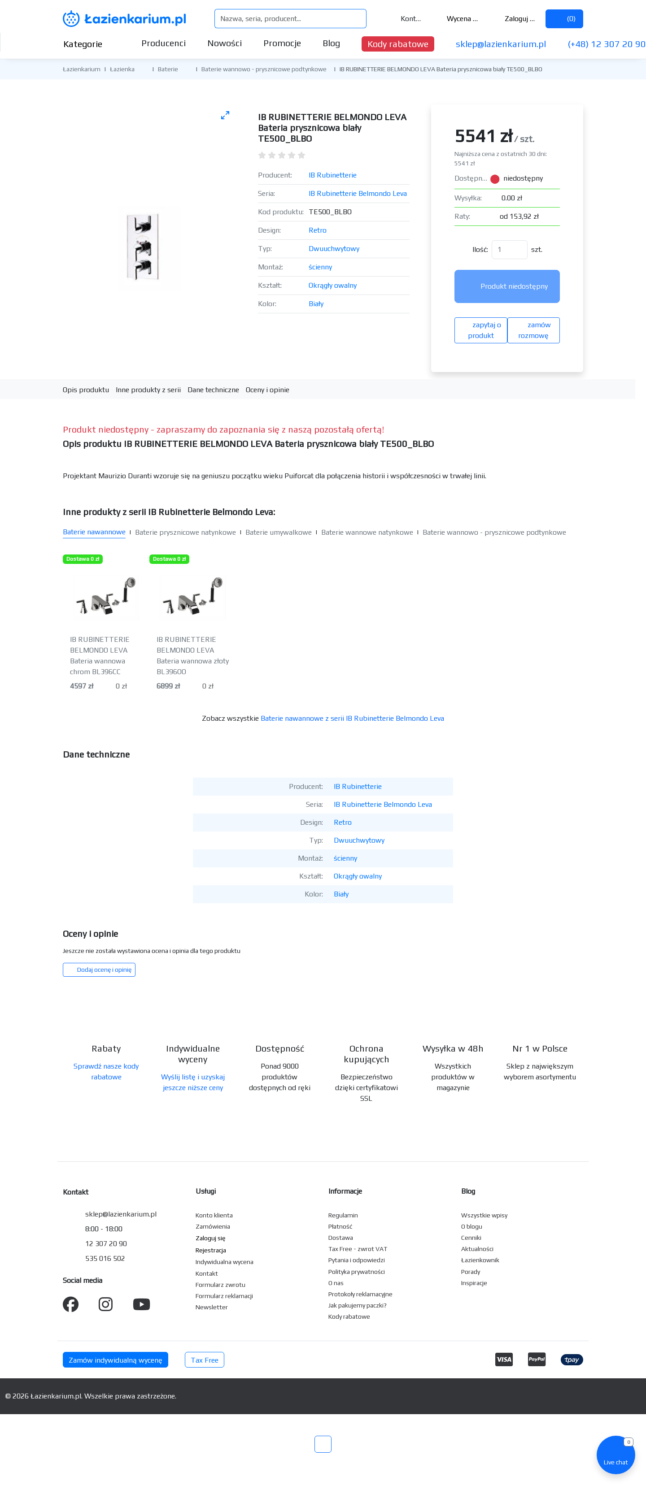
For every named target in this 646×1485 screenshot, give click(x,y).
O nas (336, 1282)
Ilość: (480, 249)
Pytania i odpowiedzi (356, 1260)
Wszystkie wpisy (484, 1215)
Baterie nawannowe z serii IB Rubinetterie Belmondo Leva (352, 718)
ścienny (320, 267)
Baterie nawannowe (94, 532)
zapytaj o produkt (481, 330)
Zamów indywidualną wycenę (115, 1360)
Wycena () (457, 18)
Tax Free (204, 1360)
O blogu (471, 1226)
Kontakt (405, 18)
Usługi (206, 1191)
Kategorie (90, 44)
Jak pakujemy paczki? (357, 1305)
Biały (316, 303)
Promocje (282, 43)
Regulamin (343, 1215)
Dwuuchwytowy (334, 248)
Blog (331, 43)
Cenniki (471, 1237)
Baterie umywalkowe (278, 532)
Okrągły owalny (333, 285)
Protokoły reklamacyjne (360, 1294)
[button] (141, 68)
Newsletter (212, 1307)
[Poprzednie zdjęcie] (80, 236)
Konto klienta (214, 1215)
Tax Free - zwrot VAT (357, 1248)
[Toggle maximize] (225, 115)
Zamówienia (213, 1226)
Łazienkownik (480, 1260)
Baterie (168, 69)
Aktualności (477, 1248)
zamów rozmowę (533, 330)
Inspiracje (474, 1282)
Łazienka (122, 69)
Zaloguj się (514, 18)
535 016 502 (105, 1258)
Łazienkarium (81, 69)
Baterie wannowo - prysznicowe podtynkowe (264, 69)
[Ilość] (510, 249)
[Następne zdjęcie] (219, 236)
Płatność (340, 1226)
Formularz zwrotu (220, 1284)
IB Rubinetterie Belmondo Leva (358, 193)
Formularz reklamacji (224, 1295)
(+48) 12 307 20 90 (606, 44)
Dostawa (340, 1237)
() (564, 18)
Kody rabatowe (397, 44)
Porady (470, 1271)
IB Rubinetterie (333, 175)
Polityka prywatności (356, 1271)
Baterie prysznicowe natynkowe (185, 532)
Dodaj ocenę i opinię (99, 969)
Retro (318, 230)
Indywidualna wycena (224, 1261)
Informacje (345, 1191)
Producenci (163, 43)
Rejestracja (211, 1250)
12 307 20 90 (106, 1243)
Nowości (224, 43)
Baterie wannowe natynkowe (367, 532)
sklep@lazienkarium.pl (501, 44)
